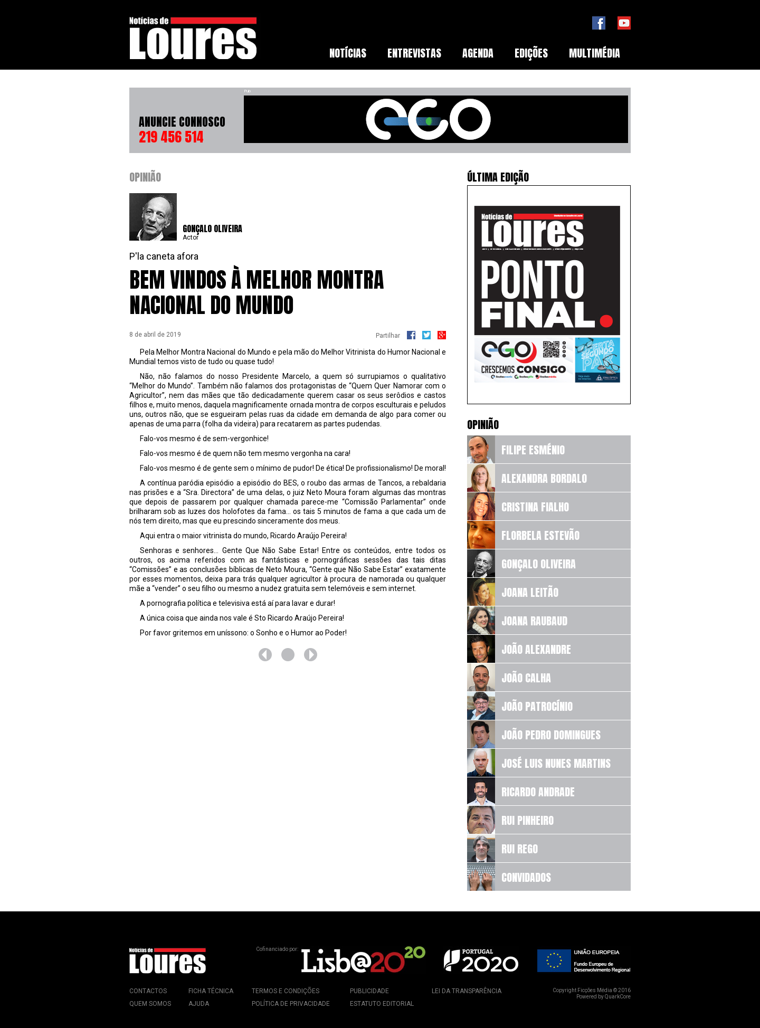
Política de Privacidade (291, 1003)
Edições (531, 53)
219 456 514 (171, 136)
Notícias (347, 53)
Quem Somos (150, 1003)
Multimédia (594, 53)
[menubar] (475, 53)
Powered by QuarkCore (603, 997)
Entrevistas (414, 53)
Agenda (477, 53)
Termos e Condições (285, 991)
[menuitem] (348, 53)
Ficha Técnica (210, 991)
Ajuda (198, 1003)
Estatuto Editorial (382, 1003)
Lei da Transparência (466, 991)
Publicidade (369, 991)
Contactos (148, 991)
